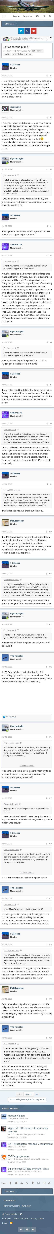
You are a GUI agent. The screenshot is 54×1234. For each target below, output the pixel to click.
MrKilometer (17, 520)
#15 (50, 798)
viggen (28, 54)
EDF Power (24, 1118)
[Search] (50, 16)
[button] (4, 16)
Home (4, 1223)
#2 (51, 118)
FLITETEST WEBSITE (12, 1206)
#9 (51, 484)
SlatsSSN (11, 1134)
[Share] (47, 75)
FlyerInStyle (16, 158)
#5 (51, 255)
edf (33, 51)
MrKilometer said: (11, 579)
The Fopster (16, 655)
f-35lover (9, 51)
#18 (50, 944)
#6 (51, 342)
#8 (51, 423)
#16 (50, 844)
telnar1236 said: (11, 490)
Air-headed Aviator (15, 1159)
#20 (50, 1038)
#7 (51, 385)
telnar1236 (16, 244)
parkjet (7, 54)
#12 (50, 624)
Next (29, 1094)
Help (42, 1218)
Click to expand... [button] (27, 765)
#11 (50, 574)
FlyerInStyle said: (11, 804)
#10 (50, 532)
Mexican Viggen (16, 1115)
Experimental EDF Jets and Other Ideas (28, 1168)
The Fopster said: (11, 743)
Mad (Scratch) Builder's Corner (36, 1159)
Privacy (34, 1218)
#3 (51, 169)
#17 (50, 898)
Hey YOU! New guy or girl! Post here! (30, 1134)
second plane (18, 54)
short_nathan (13, 1118)
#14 (50, 737)
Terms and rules (21, 1218)
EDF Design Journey (18, 1156)
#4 (51, 226)
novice (39, 51)
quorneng (15, 106)
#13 (50, 667)
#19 (50, 999)
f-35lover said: (10, 175)
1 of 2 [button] (19, 1094)
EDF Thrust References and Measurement (30, 1143)
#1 (51, 75)
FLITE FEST (26, 1206)
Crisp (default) (9, 1214)
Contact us (6, 1218)
